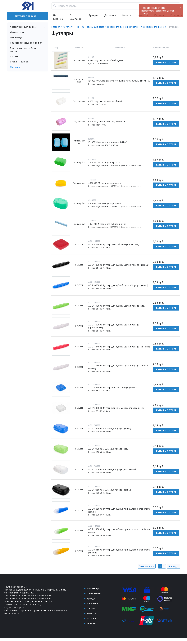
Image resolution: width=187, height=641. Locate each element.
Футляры (15, 67)
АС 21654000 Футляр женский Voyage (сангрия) (113, 244)
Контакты (92, 623)
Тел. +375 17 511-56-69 (17, 598)
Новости (91, 613)
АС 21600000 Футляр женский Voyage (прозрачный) (116, 408)
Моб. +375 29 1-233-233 (17, 601)
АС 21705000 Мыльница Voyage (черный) (110, 489)
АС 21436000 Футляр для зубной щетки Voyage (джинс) (118, 285)
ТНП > (78, 26)
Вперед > (173, 566)
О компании (76, 17)
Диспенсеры (17, 32)
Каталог (91, 618)
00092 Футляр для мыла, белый (105, 101)
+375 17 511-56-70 (41, 598)
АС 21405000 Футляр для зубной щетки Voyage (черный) (118, 264)
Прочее (14, 56)
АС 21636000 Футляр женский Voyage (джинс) (112, 387)
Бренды (93, 15)
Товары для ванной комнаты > (124, 26)
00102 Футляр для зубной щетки (105, 60)
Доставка (110, 15)
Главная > (57, 26)
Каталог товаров (23, 16)
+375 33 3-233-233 (42, 601)
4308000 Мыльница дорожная (104, 203)
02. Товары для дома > (94, 26)
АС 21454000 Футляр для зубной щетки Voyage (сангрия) (119, 346)
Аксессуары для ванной (27, 26)
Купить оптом (166, 62)
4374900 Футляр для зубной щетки (107, 224)
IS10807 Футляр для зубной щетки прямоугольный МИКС (119, 80)
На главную (58, 17)
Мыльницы (16, 37)
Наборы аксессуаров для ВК (26, 42)
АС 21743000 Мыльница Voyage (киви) (108, 448)
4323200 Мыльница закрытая (104, 162)
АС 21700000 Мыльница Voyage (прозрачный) (112, 469)
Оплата (126, 15)
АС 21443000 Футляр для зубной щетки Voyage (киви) (117, 305)
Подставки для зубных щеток (23, 49)
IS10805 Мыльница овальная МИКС (107, 142)
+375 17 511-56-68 (41, 595)
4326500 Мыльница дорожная (104, 183)
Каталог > (68, 26)
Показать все (146, 566)
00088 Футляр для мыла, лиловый (106, 121)
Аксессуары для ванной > (155, 26)
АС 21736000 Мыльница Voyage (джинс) (109, 428)
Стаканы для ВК (19, 61)
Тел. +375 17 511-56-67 (17, 595)
